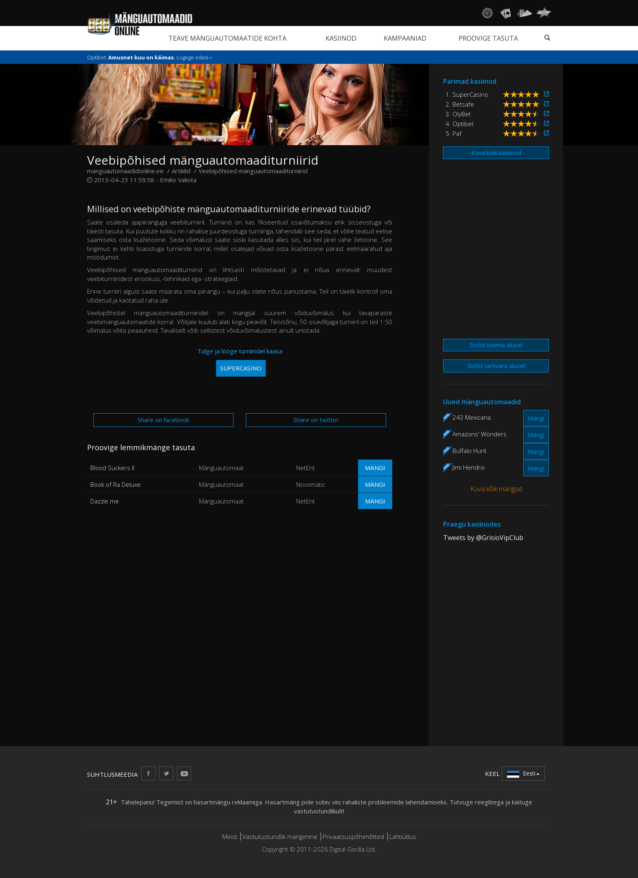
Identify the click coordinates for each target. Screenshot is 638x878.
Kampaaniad (405, 38)
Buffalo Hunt (469, 451)
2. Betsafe (460, 104)
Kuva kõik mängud (496, 488)
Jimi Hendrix (468, 467)
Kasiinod (341, 38)
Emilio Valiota (178, 180)
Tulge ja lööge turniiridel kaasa (239, 362)
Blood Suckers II (112, 468)
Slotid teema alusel (496, 345)
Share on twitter (316, 420)
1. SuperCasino (467, 94)
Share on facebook (163, 420)
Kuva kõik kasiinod (496, 152)
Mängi (375, 468)
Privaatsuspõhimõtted (353, 836)
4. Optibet (460, 123)
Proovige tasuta (488, 38)
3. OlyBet (458, 114)
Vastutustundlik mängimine (280, 836)
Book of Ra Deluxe (115, 484)
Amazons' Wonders (479, 434)
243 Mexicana (471, 417)
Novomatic (310, 484)
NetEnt (305, 468)
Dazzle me (104, 501)
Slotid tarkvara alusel (496, 366)
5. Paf (453, 133)
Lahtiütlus (402, 836)
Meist (229, 836)
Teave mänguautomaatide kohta (227, 38)
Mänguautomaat (221, 468)
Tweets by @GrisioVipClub (483, 537)
